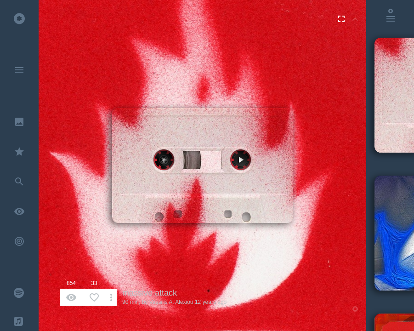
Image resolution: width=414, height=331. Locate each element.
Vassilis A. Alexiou (171, 302)
